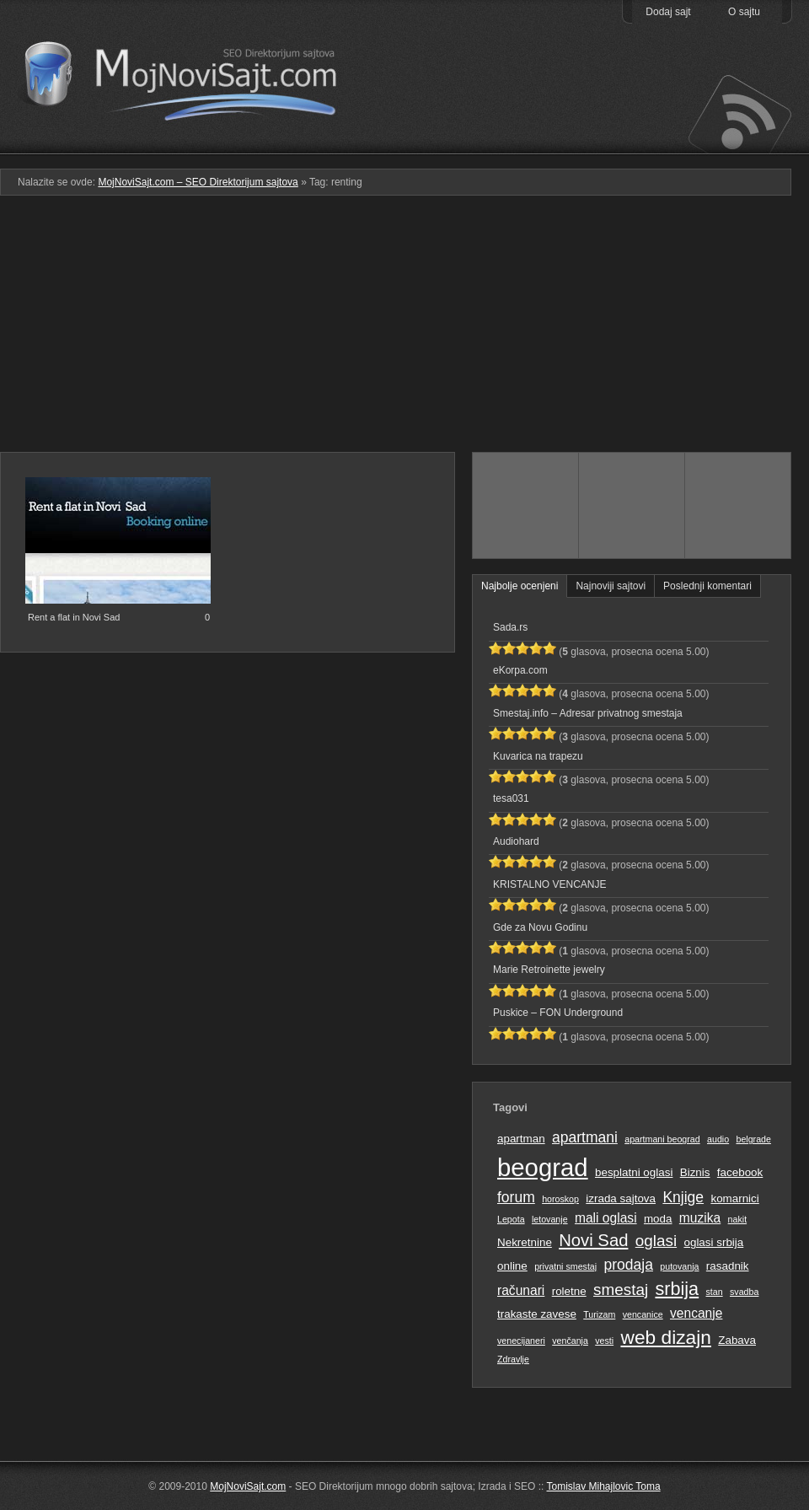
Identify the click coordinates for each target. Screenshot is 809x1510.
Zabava (737, 1340)
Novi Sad (593, 1240)
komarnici (734, 1198)
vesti (604, 1340)
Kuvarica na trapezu (538, 756)
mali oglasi (606, 1218)
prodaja (628, 1264)
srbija (677, 1288)
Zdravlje (513, 1359)
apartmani (585, 1137)
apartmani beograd (661, 1139)
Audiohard (516, 841)
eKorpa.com (520, 670)
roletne (569, 1291)
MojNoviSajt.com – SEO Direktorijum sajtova (191, 76)
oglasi (656, 1240)
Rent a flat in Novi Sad (74, 617)
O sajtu (744, 12)
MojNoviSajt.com (248, 1486)
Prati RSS (738, 112)
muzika (700, 1218)
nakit (737, 1219)
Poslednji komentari (707, 586)
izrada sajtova (621, 1198)
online (512, 1266)
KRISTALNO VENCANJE (549, 884)
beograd (542, 1167)
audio (718, 1139)
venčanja (570, 1340)
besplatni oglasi (633, 1172)
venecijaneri (521, 1340)
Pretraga (631, 142)
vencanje (696, 1313)
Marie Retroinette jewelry (549, 969)
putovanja (679, 1266)
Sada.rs (510, 627)
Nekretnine (524, 1242)
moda (658, 1218)
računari (520, 1290)
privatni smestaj (565, 1266)
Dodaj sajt (668, 12)
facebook (740, 1172)
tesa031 (511, 798)
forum (516, 1197)
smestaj (620, 1289)
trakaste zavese (536, 1314)
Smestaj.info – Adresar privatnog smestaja (588, 713)
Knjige (683, 1197)
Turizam (599, 1314)
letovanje (550, 1219)
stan (714, 1292)
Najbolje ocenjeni (519, 586)
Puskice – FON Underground (558, 1012)
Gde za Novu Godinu (540, 927)
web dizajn (665, 1337)
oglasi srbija (713, 1242)
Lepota (511, 1219)
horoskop (560, 1199)
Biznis (695, 1172)
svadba (744, 1292)
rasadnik (727, 1266)
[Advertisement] (405, 330)
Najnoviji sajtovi (611, 586)
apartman (521, 1138)
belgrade (753, 1139)
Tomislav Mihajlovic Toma (604, 1486)
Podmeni (524, 142)
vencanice (643, 1314)
